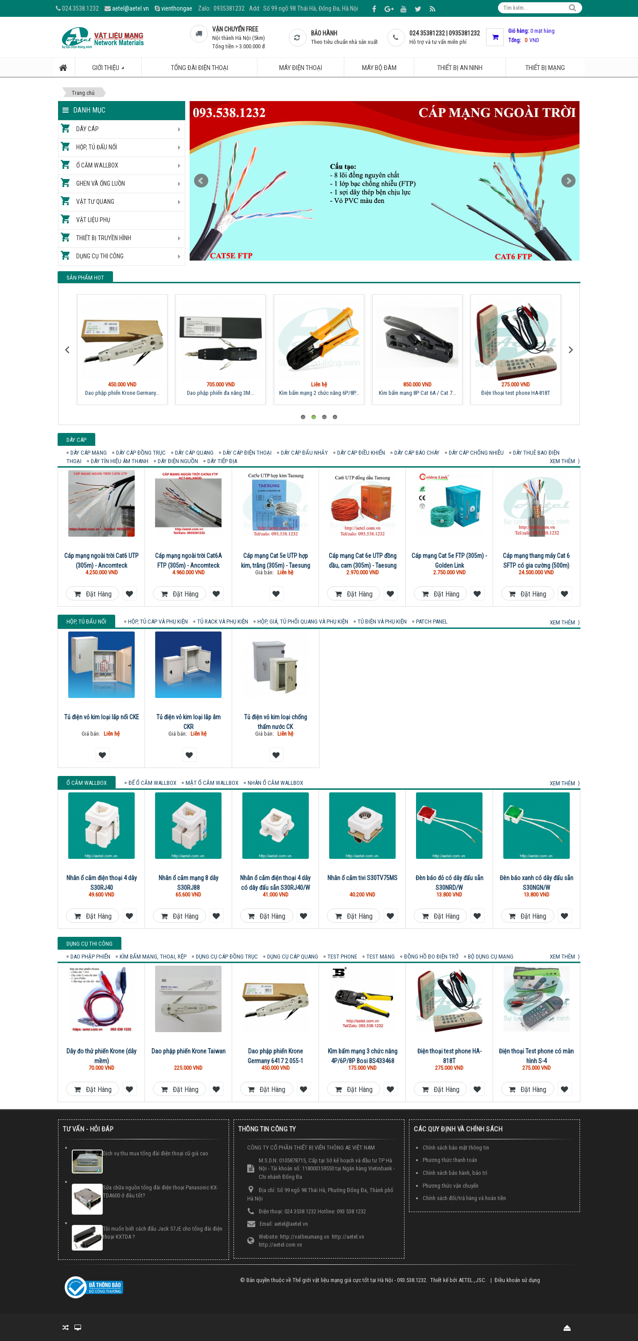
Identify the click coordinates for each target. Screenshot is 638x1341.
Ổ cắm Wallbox (97, 165)
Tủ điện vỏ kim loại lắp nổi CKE (101, 717)
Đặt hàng (93, 594)
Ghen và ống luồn (100, 183)
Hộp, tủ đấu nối (96, 147)
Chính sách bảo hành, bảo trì (455, 1172)
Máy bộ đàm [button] (379, 68)
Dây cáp (87, 129)
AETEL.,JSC (472, 1280)
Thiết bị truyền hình (103, 238)
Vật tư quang (95, 201)
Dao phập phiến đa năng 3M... (220, 393)
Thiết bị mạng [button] (545, 68)
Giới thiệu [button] (113, 70)
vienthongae (176, 8)
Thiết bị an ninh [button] (459, 68)
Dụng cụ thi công (100, 256)
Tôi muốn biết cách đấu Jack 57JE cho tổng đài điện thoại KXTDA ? (162, 1232)
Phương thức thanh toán (450, 1160)
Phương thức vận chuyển (450, 1185)
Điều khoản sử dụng (517, 1280)
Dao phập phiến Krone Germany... (122, 393)
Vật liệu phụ (93, 219)
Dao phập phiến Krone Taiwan (189, 1051)
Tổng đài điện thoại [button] (199, 68)
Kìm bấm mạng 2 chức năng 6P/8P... (319, 393)
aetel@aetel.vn (130, 8)
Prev (201, 181)
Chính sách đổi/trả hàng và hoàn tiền (464, 1198)
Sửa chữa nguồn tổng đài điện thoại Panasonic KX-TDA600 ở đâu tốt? (160, 1191)
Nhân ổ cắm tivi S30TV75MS (362, 877)
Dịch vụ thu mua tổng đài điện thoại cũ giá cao (155, 1153)
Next (568, 181)
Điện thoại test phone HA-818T (515, 393)
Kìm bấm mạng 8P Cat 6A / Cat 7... (417, 393)
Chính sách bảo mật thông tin (456, 1147)
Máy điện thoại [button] (300, 68)
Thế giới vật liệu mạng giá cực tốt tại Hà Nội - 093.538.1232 (359, 1280)
